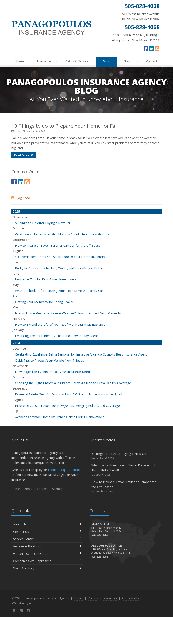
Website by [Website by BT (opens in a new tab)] (22, 603)
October (18, 228)
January (18, 330)
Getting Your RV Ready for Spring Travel (44, 302)
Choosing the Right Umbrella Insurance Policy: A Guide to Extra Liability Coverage (73, 383)
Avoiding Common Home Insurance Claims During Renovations (59, 417)
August (18, 251)
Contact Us (47, 531)
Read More (23, 155)
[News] (157, 48)
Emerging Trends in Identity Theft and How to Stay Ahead (57, 336)
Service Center (47, 539)
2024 (16, 343)
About (130, 61)
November (20, 217)
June (16, 273)
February (19, 319)
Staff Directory (47, 568)
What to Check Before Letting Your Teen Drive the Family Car (59, 290)
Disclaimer (110, 598)
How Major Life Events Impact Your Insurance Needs (53, 372)
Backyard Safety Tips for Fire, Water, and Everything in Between (61, 268)
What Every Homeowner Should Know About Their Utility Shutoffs (62, 234)
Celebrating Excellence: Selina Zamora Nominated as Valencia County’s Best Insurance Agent (81, 354)
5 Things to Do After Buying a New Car (42, 223)
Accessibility (130, 598)
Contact (154, 61)
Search (78, 598)
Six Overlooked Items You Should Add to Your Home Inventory (60, 257)
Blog (108, 61)
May (16, 285)
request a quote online (64, 470)
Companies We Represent (47, 561)
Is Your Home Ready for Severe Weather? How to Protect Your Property (68, 313)
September (21, 240)
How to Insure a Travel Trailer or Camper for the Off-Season (58, 245)
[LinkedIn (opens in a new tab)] (151, 48)
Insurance (46, 61)
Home (19, 61)
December (20, 349)
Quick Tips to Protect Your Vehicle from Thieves (49, 360)
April (16, 296)
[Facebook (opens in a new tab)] (146, 48)
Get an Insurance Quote (47, 553)
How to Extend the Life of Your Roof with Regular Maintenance (60, 324)
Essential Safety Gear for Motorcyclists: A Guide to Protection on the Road (68, 394)
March (17, 307)
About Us (47, 524)
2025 (16, 211)
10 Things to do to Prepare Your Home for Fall (64, 125)
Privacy (93, 598)
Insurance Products (47, 546)
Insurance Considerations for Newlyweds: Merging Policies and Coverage (67, 405)
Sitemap (57, 489)
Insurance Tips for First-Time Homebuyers (46, 279)
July (15, 262)
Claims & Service (79, 61)
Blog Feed (20, 198)
